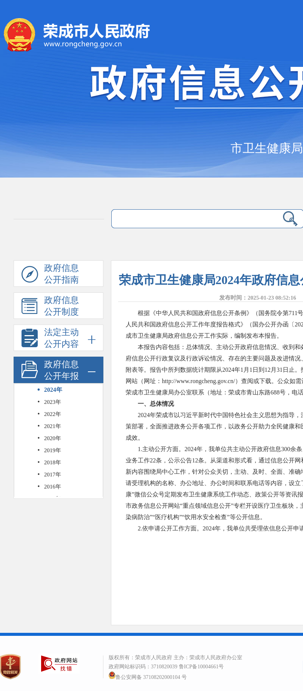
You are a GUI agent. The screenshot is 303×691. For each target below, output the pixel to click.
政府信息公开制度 (50, 307)
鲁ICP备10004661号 (201, 666)
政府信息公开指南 (50, 275)
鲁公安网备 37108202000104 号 (148, 677)
